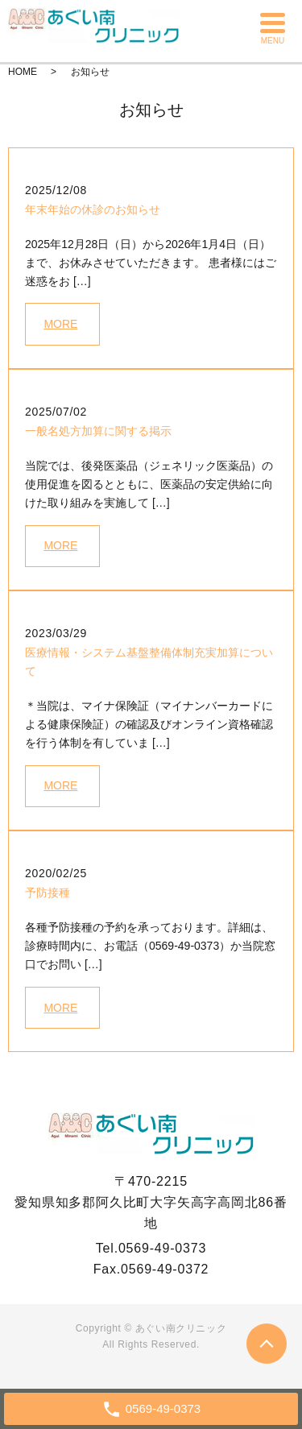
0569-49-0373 (162, 1248)
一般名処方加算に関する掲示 (98, 431)
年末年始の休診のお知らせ (92, 209)
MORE (60, 323)
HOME (22, 71)
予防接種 (47, 892)
